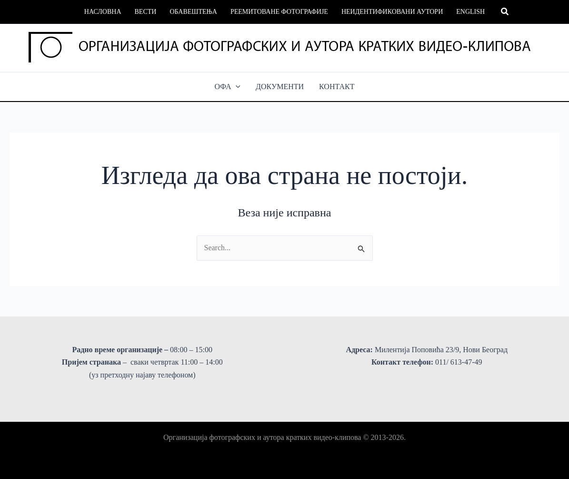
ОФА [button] (228, 86)
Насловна (102, 11)
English (470, 11)
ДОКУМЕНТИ (280, 86)
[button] (505, 12)
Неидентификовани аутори (392, 11)
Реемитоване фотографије (279, 11)
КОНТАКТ (336, 86)
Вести (146, 11)
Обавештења (193, 11)
